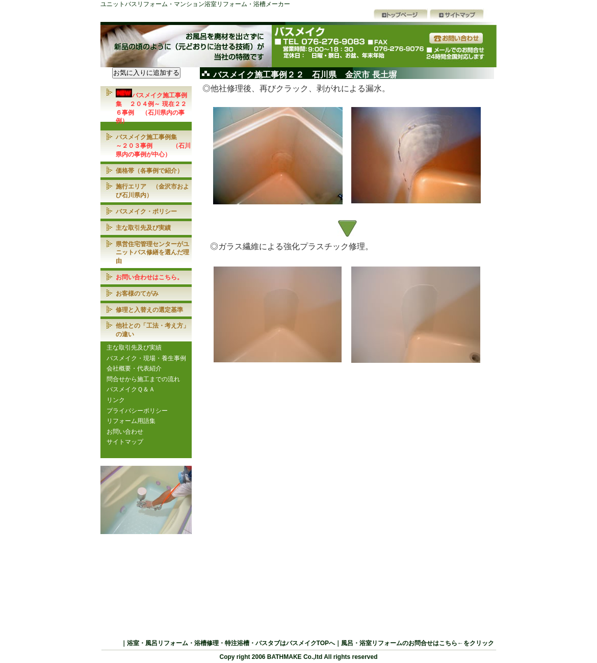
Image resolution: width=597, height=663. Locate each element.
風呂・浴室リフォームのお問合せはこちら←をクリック (417, 643)
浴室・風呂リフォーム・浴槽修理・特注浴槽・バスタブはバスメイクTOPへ (231, 643)
